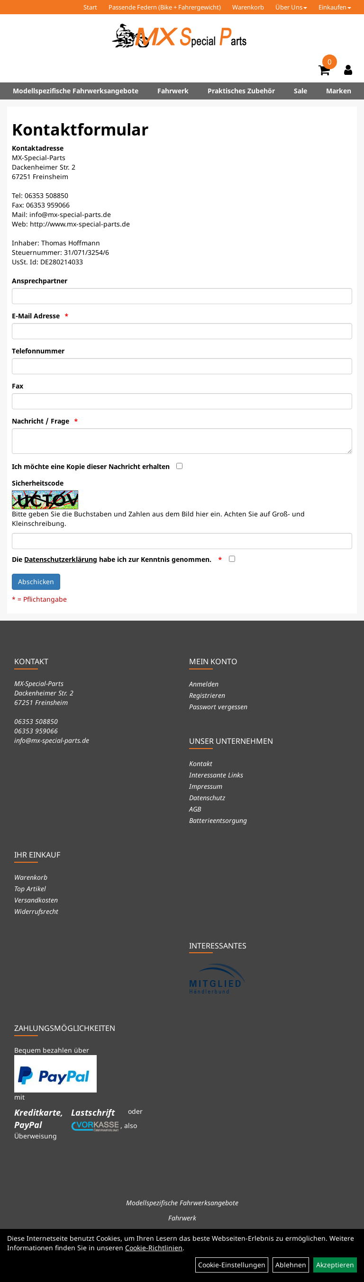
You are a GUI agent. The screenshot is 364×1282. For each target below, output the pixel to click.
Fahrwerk (173, 90)
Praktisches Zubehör (241, 90)
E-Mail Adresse (36, 315)
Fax (17, 385)
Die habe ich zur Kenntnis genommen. (112, 559)
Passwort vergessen (218, 706)
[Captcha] (182, 541)
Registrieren (207, 695)
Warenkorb (248, 7)
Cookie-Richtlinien (153, 1247)
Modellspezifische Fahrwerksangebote (75, 90)
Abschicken (36, 581)
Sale (300, 90)
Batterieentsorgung (218, 820)
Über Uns (291, 7)
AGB (195, 808)
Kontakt (200, 763)
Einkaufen (334, 7)
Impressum (205, 786)
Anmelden (203, 683)
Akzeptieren (335, 1264)
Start (90, 7)
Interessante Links (216, 774)
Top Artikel (30, 888)
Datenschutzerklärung (60, 559)
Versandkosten (36, 899)
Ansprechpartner (39, 280)
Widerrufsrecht (36, 911)
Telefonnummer (38, 350)
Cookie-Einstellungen (231, 1264)
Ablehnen (290, 1264)
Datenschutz (207, 797)
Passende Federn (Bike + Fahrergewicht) (165, 7)
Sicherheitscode (38, 483)
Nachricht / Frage (40, 420)
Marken (338, 90)
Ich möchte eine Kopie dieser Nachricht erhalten (91, 466)
